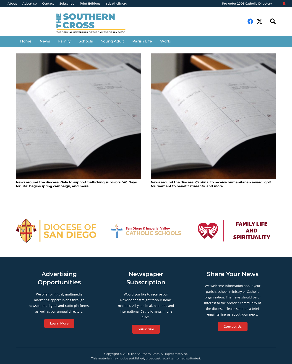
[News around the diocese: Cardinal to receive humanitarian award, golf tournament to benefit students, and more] (213, 116)
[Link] (94, 23)
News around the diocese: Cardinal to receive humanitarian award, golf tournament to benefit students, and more (211, 184)
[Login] (284, 3)
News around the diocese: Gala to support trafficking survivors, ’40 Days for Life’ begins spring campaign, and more (76, 184)
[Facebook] (250, 21)
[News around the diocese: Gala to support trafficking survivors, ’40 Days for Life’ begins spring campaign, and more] (78, 116)
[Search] (273, 21)
